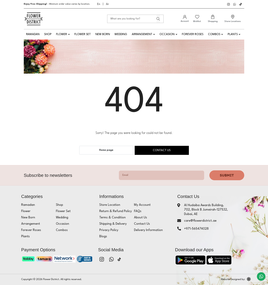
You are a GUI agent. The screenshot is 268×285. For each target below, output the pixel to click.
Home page (106, 150)
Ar (107, 4)
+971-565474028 (196, 228)
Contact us (162, 150)
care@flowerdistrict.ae (200, 220)
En (98, 4)
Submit (227, 175)
